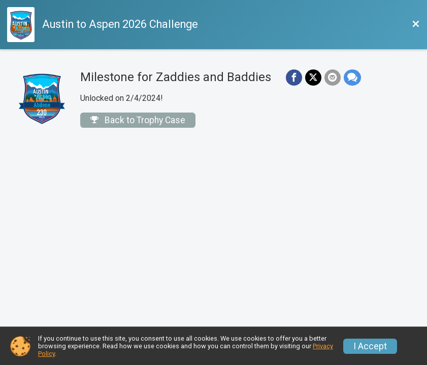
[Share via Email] (332, 77)
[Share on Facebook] (294, 77)
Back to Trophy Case (137, 120)
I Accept (370, 346)
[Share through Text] (352, 77)
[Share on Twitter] (313, 77)
